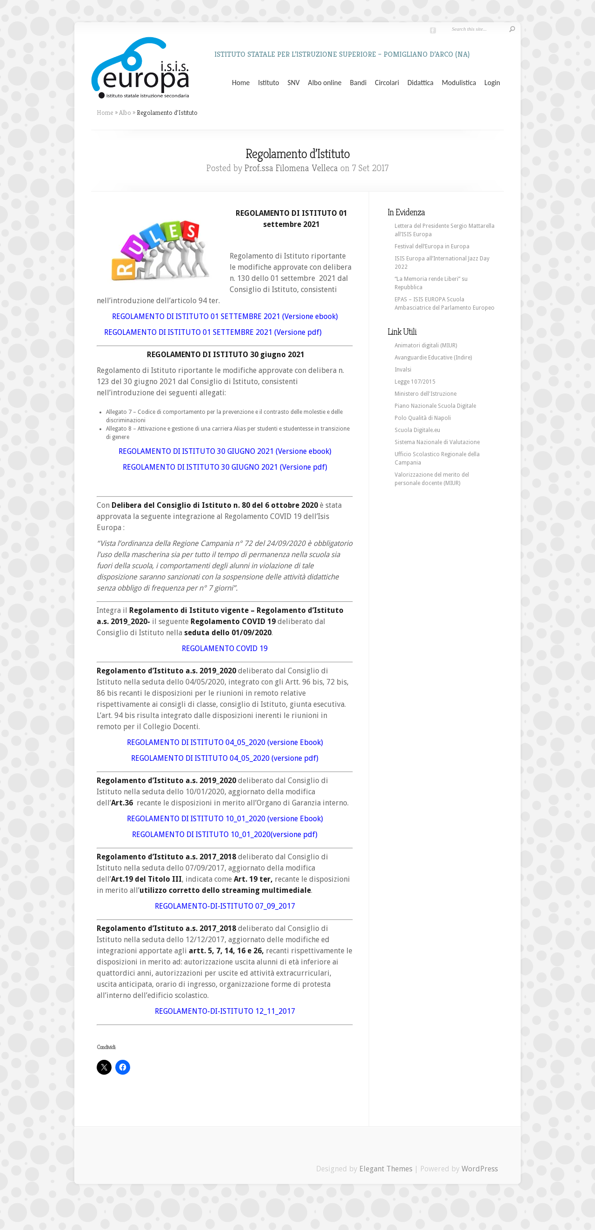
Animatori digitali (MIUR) (426, 345)
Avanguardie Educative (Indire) (433, 357)
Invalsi (403, 369)
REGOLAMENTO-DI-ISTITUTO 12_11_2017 (225, 1011)
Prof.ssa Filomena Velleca (291, 168)
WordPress (480, 1168)
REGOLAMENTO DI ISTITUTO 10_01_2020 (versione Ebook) (225, 818)
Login (492, 83)
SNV (294, 83)
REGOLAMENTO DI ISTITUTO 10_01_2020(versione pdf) (224, 834)
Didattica (420, 83)
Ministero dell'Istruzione (425, 394)
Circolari (387, 83)
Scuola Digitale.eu (417, 430)
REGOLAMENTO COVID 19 (225, 648)
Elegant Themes (385, 1168)
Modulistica (459, 83)
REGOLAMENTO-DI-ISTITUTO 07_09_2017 (225, 906)
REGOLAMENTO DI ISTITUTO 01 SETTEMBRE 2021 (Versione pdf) (215, 332)
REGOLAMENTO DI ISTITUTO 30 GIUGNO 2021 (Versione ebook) (225, 451)
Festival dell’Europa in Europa (432, 246)
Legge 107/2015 (415, 382)
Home (241, 83)
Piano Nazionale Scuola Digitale (435, 406)
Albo (125, 112)
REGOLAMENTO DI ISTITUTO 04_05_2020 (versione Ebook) (225, 742)
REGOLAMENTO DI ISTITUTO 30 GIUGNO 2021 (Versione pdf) (225, 467)
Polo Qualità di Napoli (423, 418)
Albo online (325, 83)
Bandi (358, 83)
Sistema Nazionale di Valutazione (437, 442)
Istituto (268, 83)
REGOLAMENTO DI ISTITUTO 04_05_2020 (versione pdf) (224, 758)
